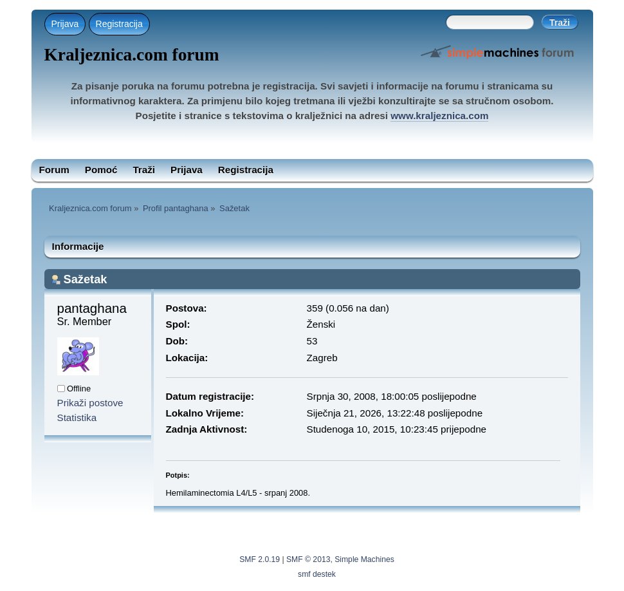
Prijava (65, 24)
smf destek (317, 574)
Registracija (119, 24)
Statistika (77, 417)
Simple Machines (364, 559)
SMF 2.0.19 (259, 559)
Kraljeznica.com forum (131, 54)
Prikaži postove (90, 402)
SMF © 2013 (308, 559)
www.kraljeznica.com (439, 115)
